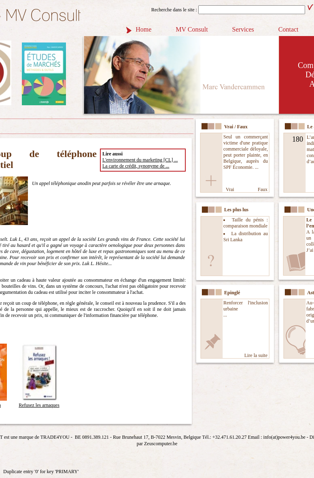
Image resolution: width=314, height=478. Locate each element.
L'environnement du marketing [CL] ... (140, 160)
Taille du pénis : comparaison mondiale (245, 223)
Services (243, 29)
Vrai (230, 189)
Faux (262, 189)
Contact (288, 29)
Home (143, 29)
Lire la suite (255, 355)
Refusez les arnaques (39, 402)
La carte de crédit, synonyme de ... (135, 166)
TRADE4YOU (55, 437)
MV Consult (192, 29)
